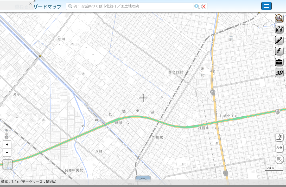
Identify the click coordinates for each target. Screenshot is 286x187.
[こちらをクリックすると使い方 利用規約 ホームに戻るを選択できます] (266, 6)
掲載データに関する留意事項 (28, 88)
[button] (7, 147)
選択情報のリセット (55, 102)
